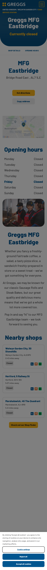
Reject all (23, 557)
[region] (23, 551)
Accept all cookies (23, 564)
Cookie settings (23, 549)
